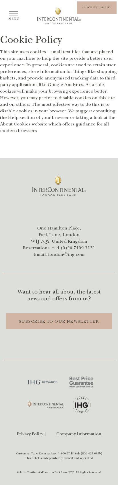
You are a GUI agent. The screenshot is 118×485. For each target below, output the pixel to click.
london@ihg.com (66, 254)
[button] (97, 7)
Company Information (78, 434)
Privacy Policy (30, 434)
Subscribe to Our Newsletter (59, 321)
